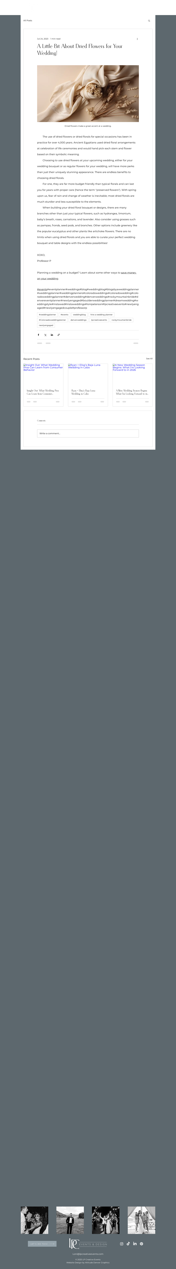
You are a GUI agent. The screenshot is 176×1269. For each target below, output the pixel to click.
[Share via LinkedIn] (52, 335)
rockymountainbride (121, 320)
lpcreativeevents (99, 320)
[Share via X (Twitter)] (45, 335)
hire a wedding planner (101, 314)
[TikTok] (128, 1244)
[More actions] (137, 38)
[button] (149, 20)
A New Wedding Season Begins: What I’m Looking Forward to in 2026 (131, 393)
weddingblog (79, 314)
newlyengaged (46, 325)
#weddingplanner (47, 314)
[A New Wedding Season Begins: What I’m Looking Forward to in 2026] (132, 375)
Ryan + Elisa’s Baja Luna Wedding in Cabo (83, 392)
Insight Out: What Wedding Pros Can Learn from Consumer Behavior (43, 393)
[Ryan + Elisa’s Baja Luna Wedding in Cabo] (88, 375)
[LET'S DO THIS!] (42, 1244)
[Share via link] (58, 335)
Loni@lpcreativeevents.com (88, 1254)
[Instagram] (122, 1244)
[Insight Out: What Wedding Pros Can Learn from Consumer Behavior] (43, 375)
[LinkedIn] (135, 1244)
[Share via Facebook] (38, 335)
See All (149, 358)
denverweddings (78, 320)
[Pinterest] (141, 1244)
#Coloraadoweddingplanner (52, 320)
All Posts (27, 20)
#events (64, 314)
